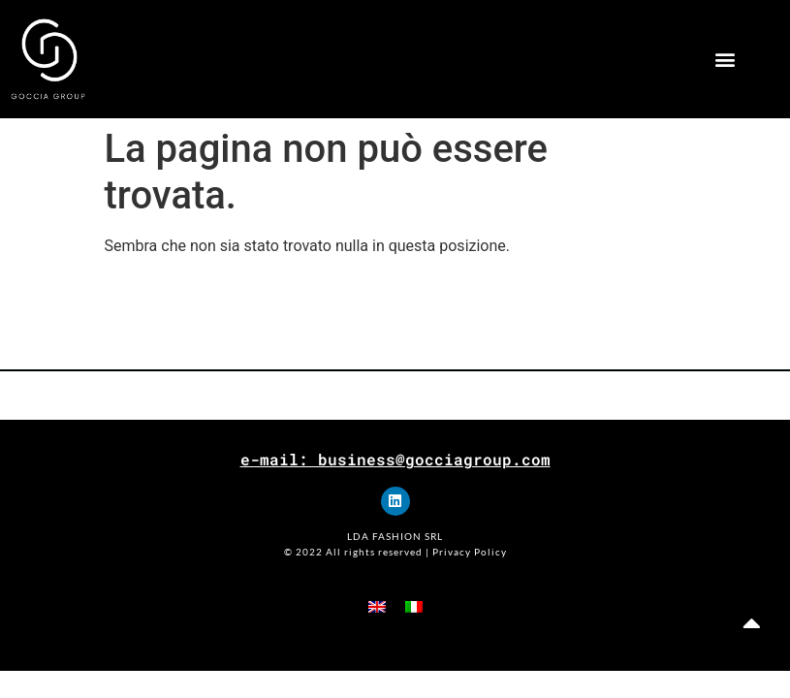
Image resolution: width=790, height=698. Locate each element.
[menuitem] (377, 606)
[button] (725, 60)
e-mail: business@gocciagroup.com (395, 459)
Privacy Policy (469, 551)
